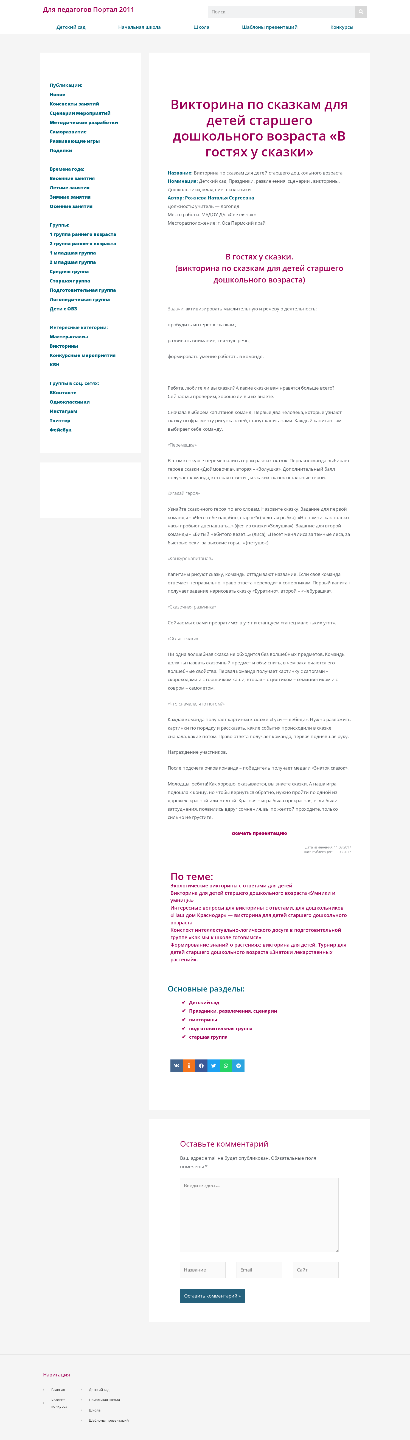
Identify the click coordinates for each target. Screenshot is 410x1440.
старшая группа (208, 1037)
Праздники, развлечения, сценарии (233, 1011)
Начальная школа (139, 27)
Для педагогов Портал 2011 (88, 9)
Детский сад (71, 27)
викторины (203, 1019)
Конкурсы (341, 27)
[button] (176, 1065)
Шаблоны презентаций (270, 27)
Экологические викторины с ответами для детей (231, 885)
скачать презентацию (259, 833)
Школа (201, 27)
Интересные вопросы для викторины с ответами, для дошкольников (257, 907)
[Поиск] (361, 12)
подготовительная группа (220, 1028)
